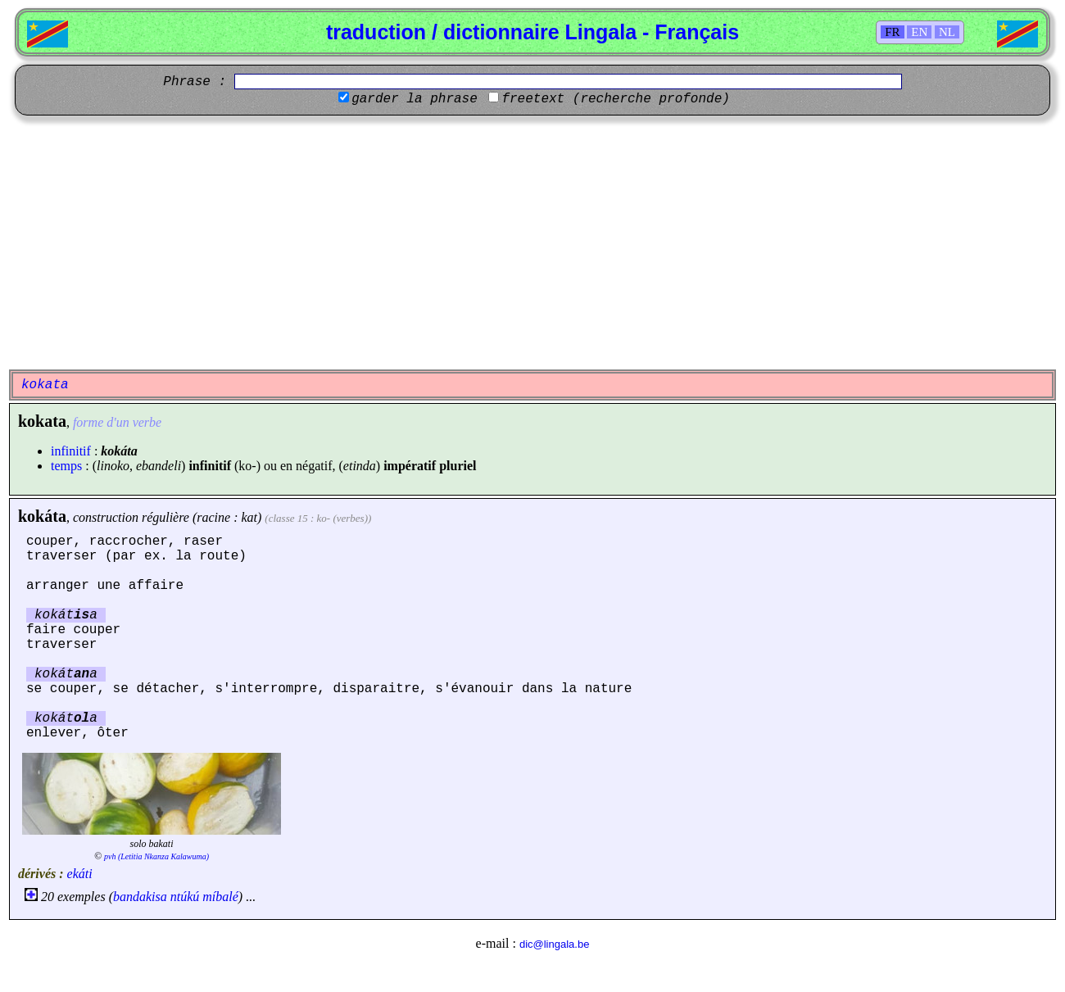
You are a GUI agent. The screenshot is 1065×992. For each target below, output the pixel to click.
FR (892, 32)
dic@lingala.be (554, 944)
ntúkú (185, 897)
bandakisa (140, 897)
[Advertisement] (532, 242)
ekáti (80, 874)
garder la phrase (414, 99)
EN (919, 32)
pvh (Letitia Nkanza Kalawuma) (156, 856)
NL (947, 32)
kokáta (42, 516)
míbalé (220, 897)
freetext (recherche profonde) (615, 99)
